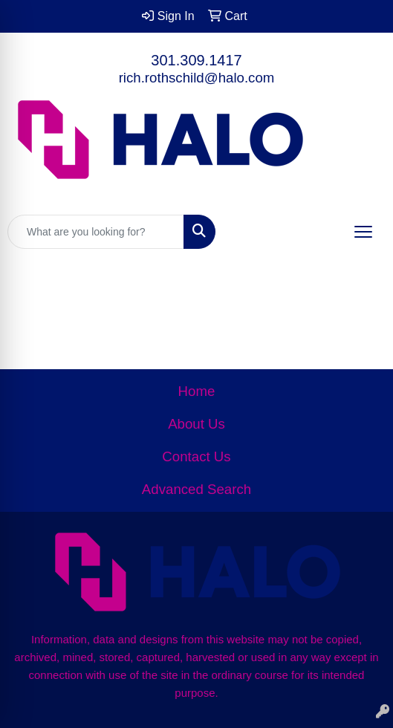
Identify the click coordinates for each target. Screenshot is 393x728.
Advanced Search (196, 489)
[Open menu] (363, 232)
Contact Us (196, 456)
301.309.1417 (196, 60)
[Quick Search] (95, 232)
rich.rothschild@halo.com (197, 77)
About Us (196, 424)
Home (196, 391)
